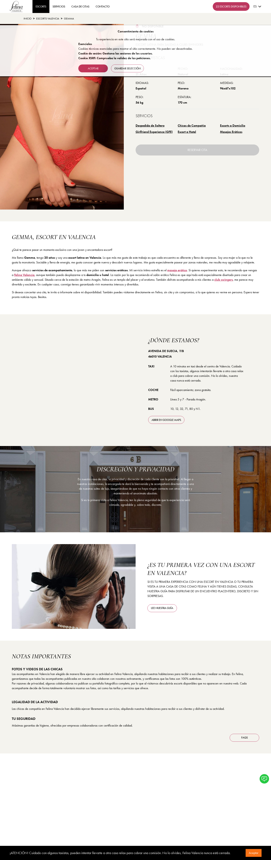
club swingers (223, 280)
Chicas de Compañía (192, 125)
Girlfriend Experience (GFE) (154, 132)
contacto (103, 6)
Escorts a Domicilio (232, 125)
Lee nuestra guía (162, 608)
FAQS (244, 737)
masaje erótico (177, 270)
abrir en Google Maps (166, 420)
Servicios (59, 6)
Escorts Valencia (47, 18)
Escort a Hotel (187, 132)
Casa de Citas (80, 6)
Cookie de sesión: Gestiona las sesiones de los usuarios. (115, 53)
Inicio (27, 18)
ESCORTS (41, 6)
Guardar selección (127, 68)
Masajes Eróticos (231, 132)
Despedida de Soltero (150, 125)
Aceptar (253, 853)
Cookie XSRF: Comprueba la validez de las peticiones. (114, 58)
